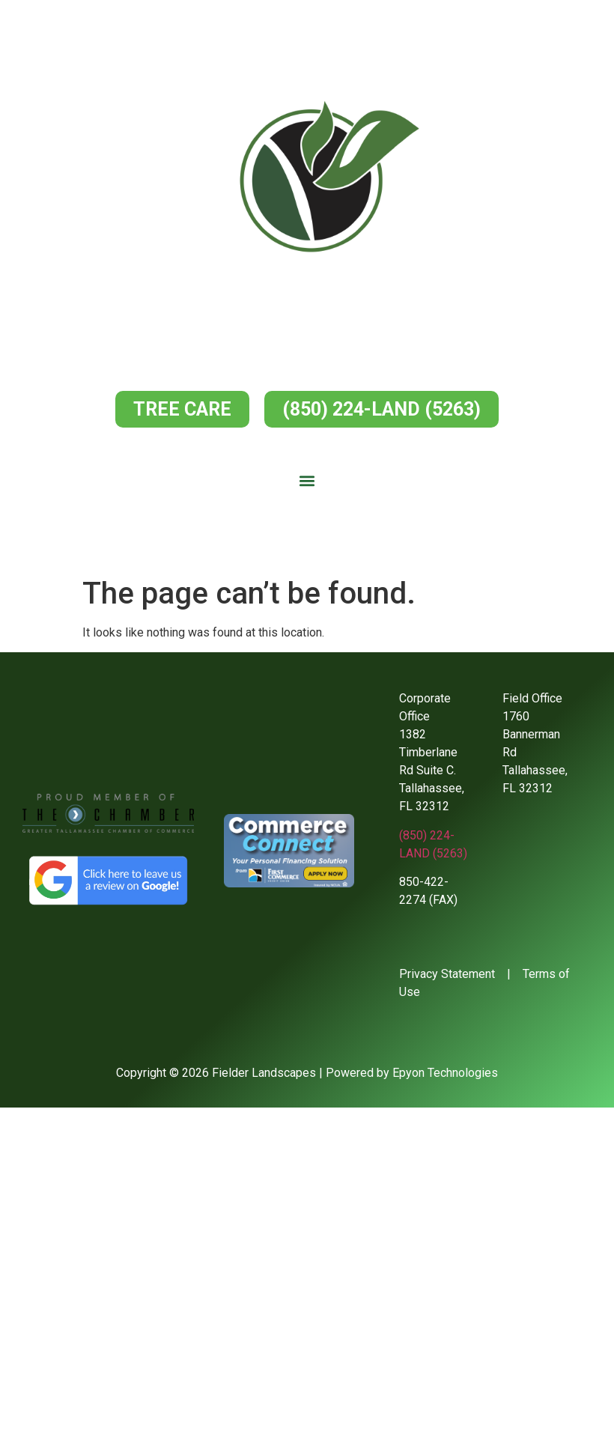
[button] (307, 481)
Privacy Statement (447, 974)
